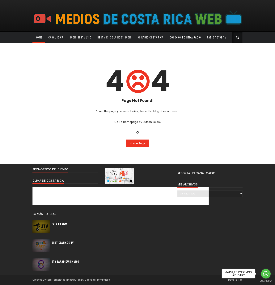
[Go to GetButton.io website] (266, 281)
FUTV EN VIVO (59, 223)
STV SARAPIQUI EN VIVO (65, 261)
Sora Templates (55, 279)
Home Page (137, 143)
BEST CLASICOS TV (63, 242)
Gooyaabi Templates (97, 279)
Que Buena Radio (46, 48)
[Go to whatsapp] (266, 273)
